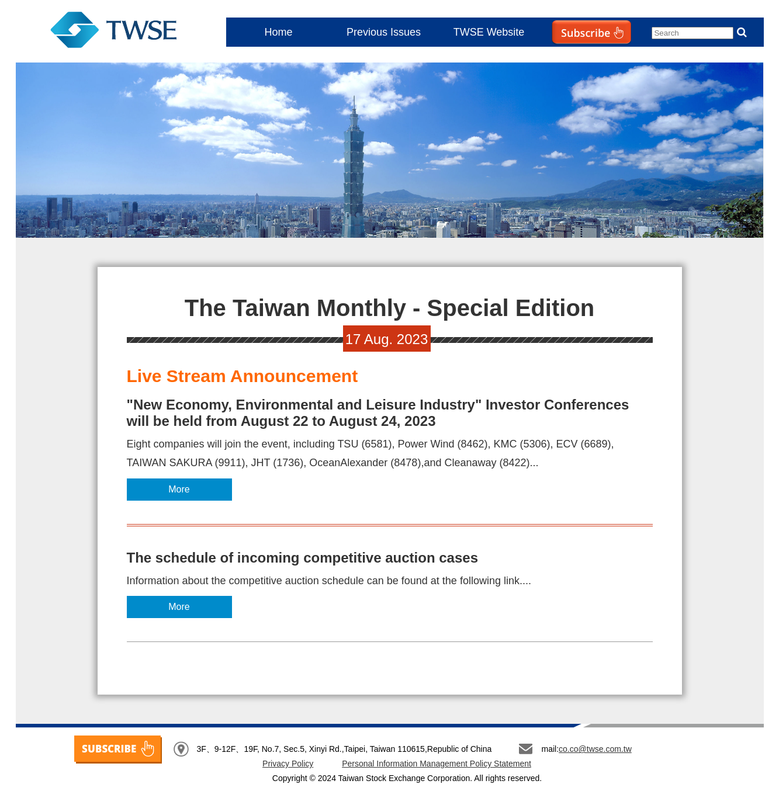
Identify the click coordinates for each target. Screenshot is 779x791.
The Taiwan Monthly (114, 32)
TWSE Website (489, 32)
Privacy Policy (287, 763)
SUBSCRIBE (118, 750)
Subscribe (566, 56)
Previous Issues (384, 32)
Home (278, 32)
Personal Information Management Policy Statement (436, 763)
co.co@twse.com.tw (595, 749)
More (178, 489)
